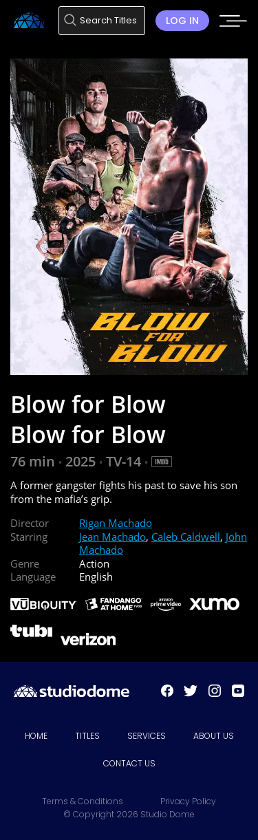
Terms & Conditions (82, 801)
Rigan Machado (115, 523)
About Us (213, 736)
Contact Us (129, 763)
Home (36, 736)
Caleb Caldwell (185, 536)
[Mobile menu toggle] (233, 25)
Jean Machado (112, 536)
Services (146, 736)
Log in (182, 21)
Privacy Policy (188, 801)
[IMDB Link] (161, 461)
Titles (87, 736)
